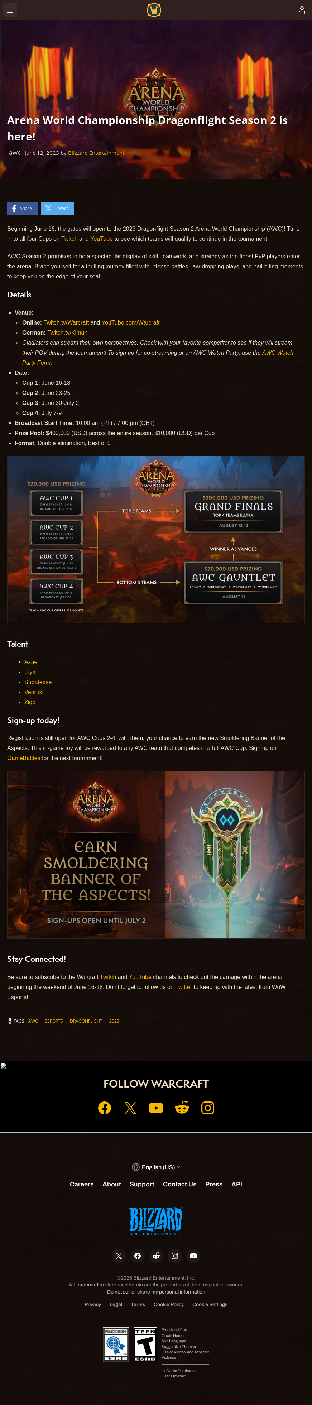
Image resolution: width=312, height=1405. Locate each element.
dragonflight (86, 1021)
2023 (114, 1021)
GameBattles (23, 758)
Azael (31, 662)
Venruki (33, 692)
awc (33, 1021)
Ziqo (29, 702)
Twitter (183, 987)
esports (54, 1021)
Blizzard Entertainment (96, 152)
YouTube (101, 239)
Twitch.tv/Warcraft (66, 323)
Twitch (69, 239)
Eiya (29, 672)
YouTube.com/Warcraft (131, 323)
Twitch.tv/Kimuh (67, 333)
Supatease (38, 682)
